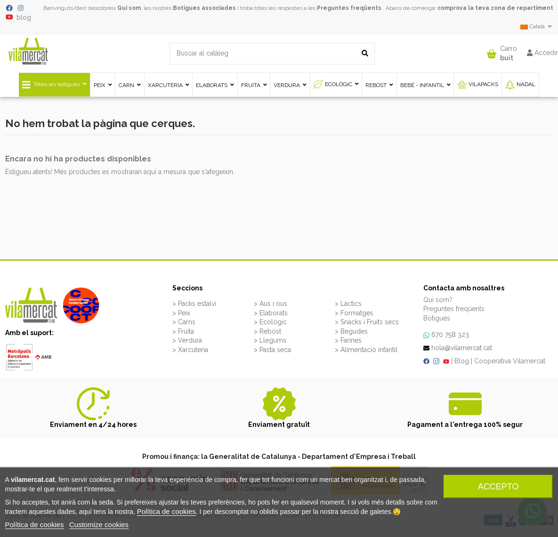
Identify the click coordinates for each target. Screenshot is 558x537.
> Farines (348, 340)
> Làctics (348, 303)
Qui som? (438, 300)
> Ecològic (270, 322)
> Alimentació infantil (366, 349)
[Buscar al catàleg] (365, 53)
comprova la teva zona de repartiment (495, 8)
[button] (502, 51)
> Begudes (351, 331)
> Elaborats (271, 313)
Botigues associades (204, 8)
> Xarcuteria (190, 349)
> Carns (183, 322)
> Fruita (183, 331)
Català (536, 26)
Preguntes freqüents (349, 8)
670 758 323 (450, 334)
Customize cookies (99, 525)
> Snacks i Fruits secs (367, 322)
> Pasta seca (272, 349)
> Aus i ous (270, 303)
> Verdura (187, 340)
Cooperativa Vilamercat (509, 361)
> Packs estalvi (194, 303)
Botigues (436, 318)
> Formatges (354, 313)
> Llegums (270, 340)
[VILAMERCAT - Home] (28, 50)
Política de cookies (166, 511)
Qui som (129, 8)
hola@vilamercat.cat (461, 348)
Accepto (498, 486)
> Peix (181, 313)
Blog (461, 361)
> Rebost (267, 331)
